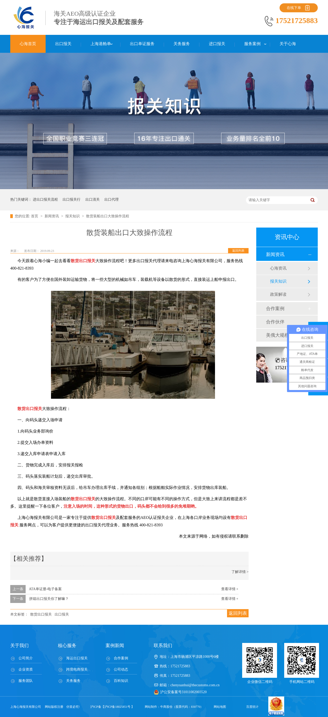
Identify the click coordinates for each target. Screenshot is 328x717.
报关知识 (73, 216)
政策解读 (278, 294)
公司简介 (25, 658)
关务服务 (73, 681)
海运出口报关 (77, 658)
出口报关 (62, 614)
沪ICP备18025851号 (117, 707)
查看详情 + (229, 589)
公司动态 (121, 669)
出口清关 (92, 199)
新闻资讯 (52, 216)
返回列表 (238, 250)
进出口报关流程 (45, 199)
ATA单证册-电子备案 (45, 589)
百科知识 (121, 681)
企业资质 (25, 669)
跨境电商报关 (77, 669)
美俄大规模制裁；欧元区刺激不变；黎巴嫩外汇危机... (287, 335)
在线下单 (294, 8)
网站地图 (220, 707)
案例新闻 (115, 645)
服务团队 (25, 681)
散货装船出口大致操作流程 (107, 216)
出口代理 (111, 199)
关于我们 (19, 645)
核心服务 (67, 645)
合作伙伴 (275, 321)
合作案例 (275, 308)
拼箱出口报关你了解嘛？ (49, 599)
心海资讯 (278, 268)
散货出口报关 (41, 614)
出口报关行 (71, 199)
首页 (35, 216)
